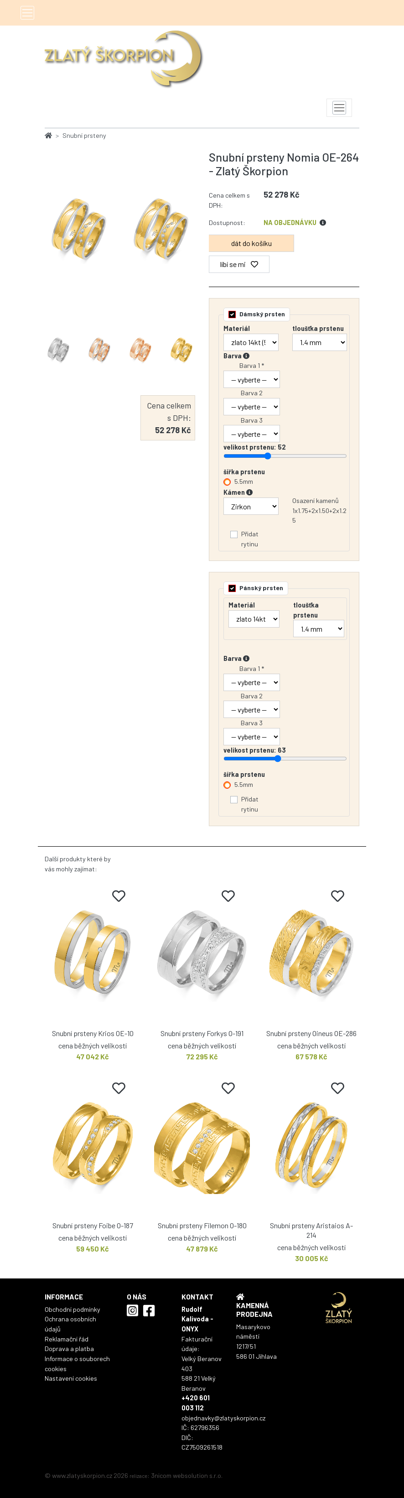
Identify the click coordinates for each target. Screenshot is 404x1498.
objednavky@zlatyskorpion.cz (223, 1418)
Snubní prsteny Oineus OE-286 (311, 1033)
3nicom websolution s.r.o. (187, 1475)
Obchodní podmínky (72, 1309)
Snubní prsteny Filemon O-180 (202, 1225)
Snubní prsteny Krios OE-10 (93, 1033)
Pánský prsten (261, 588)
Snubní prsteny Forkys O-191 (202, 1033)
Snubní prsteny (84, 135)
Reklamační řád (66, 1339)
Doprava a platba (69, 1348)
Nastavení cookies (71, 1378)
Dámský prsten (262, 314)
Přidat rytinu (250, 539)
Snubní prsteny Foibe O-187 (92, 1225)
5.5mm (243, 481)
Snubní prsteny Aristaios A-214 (311, 1230)
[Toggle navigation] (27, 13)
